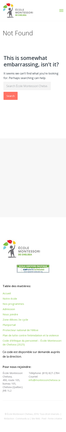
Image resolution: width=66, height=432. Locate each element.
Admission (9, 309)
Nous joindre (10, 314)
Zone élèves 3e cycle (15, 319)
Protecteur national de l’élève (20, 330)
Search (11, 96)
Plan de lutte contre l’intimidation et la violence (31, 335)
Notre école (10, 298)
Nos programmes (13, 304)
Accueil (7, 293)
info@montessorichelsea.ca (44, 380)
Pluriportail (9, 325)
